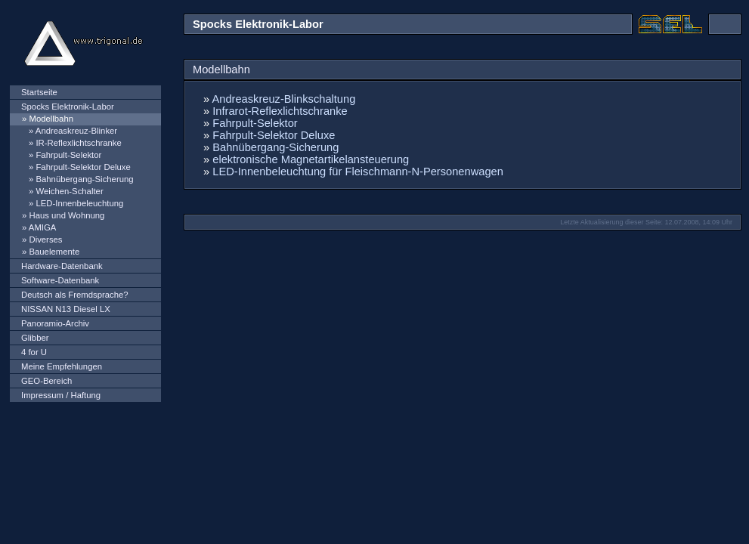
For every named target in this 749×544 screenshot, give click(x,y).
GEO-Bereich (46, 380)
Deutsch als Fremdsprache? (74, 294)
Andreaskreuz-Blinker (76, 130)
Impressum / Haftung (61, 395)
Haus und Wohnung (66, 215)
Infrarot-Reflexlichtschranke (279, 111)
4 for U (34, 352)
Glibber (35, 337)
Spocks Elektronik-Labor (67, 106)
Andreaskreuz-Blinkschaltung (284, 99)
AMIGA (43, 227)
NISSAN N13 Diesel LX (65, 309)
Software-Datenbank (60, 280)
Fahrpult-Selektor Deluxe (83, 167)
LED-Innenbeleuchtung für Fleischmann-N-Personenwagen (357, 171)
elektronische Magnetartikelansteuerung (310, 159)
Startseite (39, 92)
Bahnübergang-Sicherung (84, 179)
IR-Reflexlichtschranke (78, 142)
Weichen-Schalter (69, 191)
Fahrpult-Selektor (68, 154)
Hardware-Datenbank (62, 265)
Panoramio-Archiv (55, 323)
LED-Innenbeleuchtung (79, 203)
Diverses (45, 239)
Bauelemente (54, 251)
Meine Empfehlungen (61, 366)
